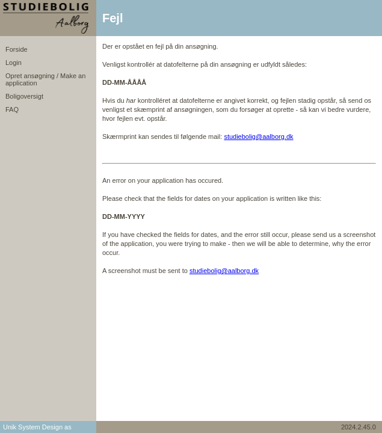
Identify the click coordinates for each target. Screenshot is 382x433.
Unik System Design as (37, 427)
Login (13, 62)
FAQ (12, 109)
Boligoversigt (24, 96)
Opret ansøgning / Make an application (45, 79)
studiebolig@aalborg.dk (258, 136)
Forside (16, 49)
